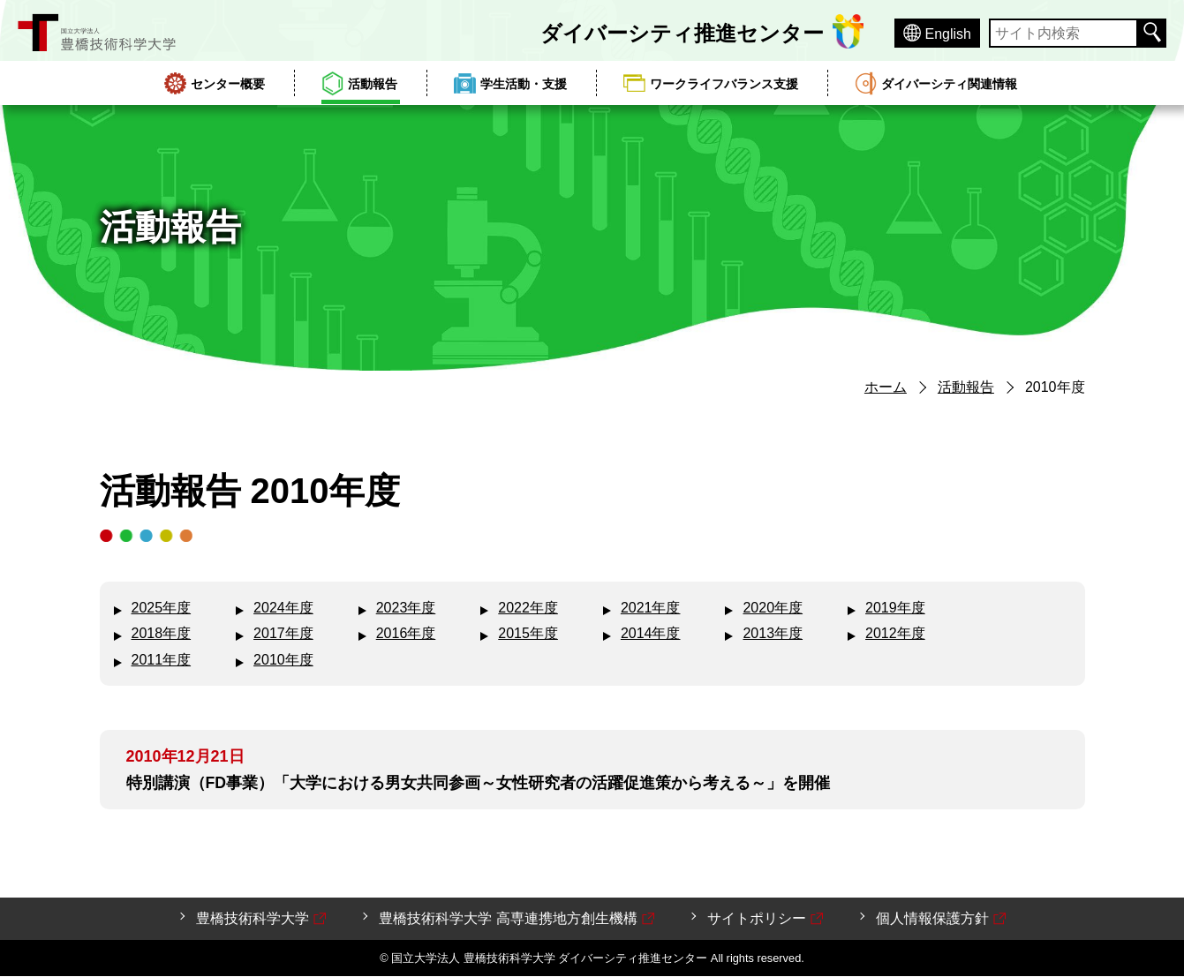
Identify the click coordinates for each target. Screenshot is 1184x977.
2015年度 (528, 633)
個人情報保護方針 (942, 919)
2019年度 (895, 607)
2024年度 (283, 607)
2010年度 (283, 659)
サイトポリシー (766, 919)
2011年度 (162, 659)
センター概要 (228, 84)
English (948, 33)
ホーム (885, 387)
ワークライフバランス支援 (724, 84)
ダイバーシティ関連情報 (949, 84)
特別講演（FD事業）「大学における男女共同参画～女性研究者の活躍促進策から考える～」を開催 (478, 783)
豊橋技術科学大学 (262, 919)
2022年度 (528, 607)
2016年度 (406, 633)
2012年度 (895, 633)
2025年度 (162, 607)
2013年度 (773, 633)
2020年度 (773, 607)
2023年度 (406, 607)
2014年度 (651, 633)
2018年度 (162, 633)
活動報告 (372, 84)
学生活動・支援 (523, 84)
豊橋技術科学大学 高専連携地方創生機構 (517, 919)
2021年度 (651, 607)
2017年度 (283, 633)
